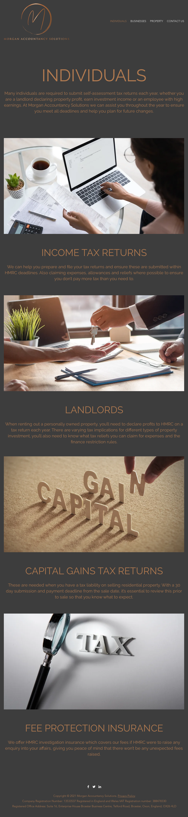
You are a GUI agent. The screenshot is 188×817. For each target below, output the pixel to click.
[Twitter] (94, 787)
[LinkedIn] (100, 787)
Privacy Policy (126, 796)
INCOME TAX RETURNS (94, 252)
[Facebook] (88, 787)
